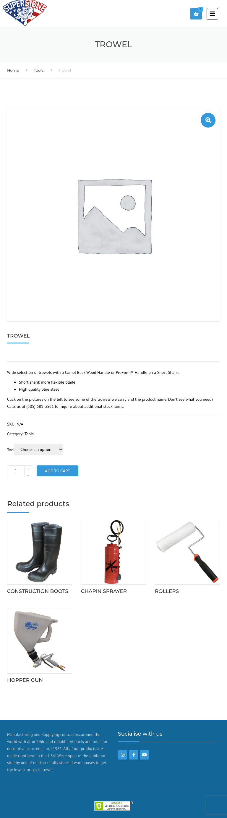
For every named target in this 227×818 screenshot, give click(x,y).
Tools (38, 70)
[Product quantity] (19, 471)
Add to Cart (57, 471)
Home (13, 70)
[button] (208, 120)
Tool (10, 449)
